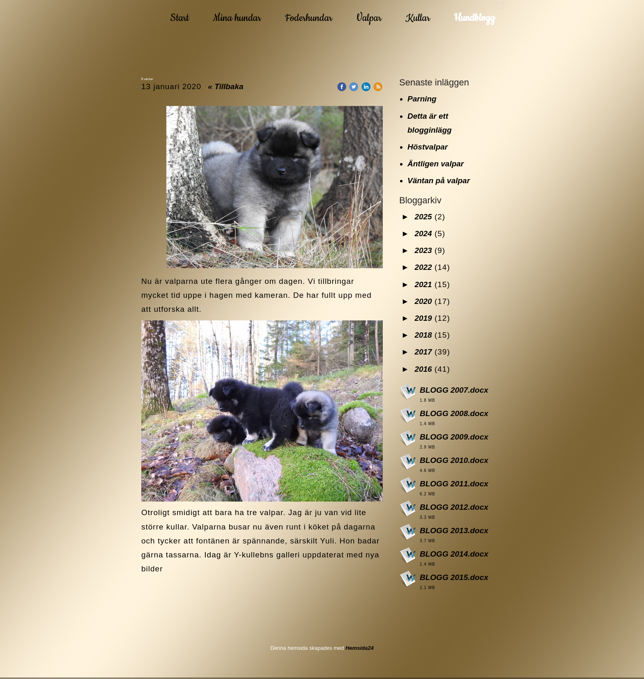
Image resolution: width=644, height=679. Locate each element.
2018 (423, 335)
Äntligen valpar (435, 163)
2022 (423, 267)
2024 (423, 233)
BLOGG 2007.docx (454, 390)
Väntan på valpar (438, 180)
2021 (423, 284)
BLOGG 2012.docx (454, 507)
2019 (423, 318)
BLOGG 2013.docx (454, 530)
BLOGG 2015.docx (454, 577)
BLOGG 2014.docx (454, 554)
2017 (423, 352)
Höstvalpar (427, 147)
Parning (422, 98)
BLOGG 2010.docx (454, 460)
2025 (423, 216)
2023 (423, 250)
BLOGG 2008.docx (454, 413)
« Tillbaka (225, 86)
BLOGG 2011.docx (454, 483)
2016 (423, 369)
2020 (423, 301)
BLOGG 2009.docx (454, 437)
